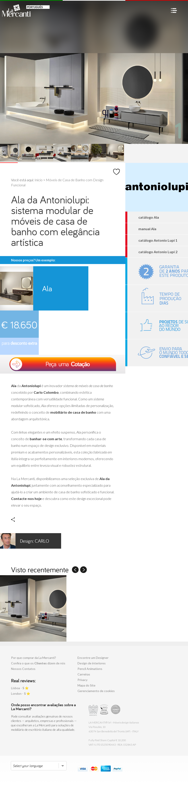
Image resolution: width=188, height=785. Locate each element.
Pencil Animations (90, 669)
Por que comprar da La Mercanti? (33, 658)
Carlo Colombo (24, 541)
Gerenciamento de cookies (96, 691)
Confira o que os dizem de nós (38, 663)
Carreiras (84, 674)
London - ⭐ (20, 693)
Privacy (82, 680)
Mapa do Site (86, 685)
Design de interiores (92, 663)
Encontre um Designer (93, 658)
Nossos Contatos (23, 669)
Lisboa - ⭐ (20, 688)
